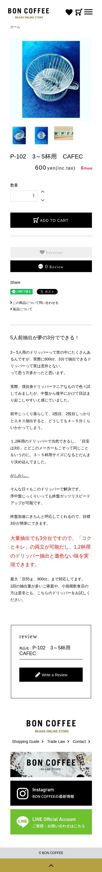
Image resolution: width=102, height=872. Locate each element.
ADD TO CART (51, 220)
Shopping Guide (25, 741)
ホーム (15, 27)
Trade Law (56, 741)
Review (51, 266)
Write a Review (51, 675)
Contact (79, 741)
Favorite (51, 252)
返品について (21, 309)
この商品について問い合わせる (34, 303)
